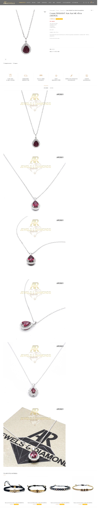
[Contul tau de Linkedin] (57, 51)
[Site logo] (9, 2)
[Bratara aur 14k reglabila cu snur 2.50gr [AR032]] (60, 489)
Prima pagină (52, 10)
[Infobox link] (10, 77)
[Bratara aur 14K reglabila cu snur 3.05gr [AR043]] (37, 489)
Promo (57, 10)
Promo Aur (62, 10)
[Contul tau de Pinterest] (56, 51)
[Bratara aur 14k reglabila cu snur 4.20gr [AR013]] (83, 489)
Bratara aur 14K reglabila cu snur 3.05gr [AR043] (37, 502)
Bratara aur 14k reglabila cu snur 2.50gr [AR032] (60, 502)
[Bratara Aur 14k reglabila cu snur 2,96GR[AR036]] (14, 489)
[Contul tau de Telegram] (59, 51)
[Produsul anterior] (90, 10)
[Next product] (93, 10)
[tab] (46, 87)
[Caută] (86, 2)
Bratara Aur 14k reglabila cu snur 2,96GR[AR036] (14, 502)
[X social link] (54, 51)
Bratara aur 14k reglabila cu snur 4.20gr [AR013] (83, 502)
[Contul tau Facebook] (53, 51)
